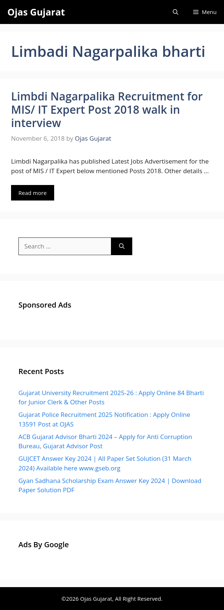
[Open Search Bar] (175, 12)
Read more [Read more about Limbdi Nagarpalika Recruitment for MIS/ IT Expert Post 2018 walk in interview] (32, 192)
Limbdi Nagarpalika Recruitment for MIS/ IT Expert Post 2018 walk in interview (107, 109)
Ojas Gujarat (36, 12)
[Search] (121, 246)
